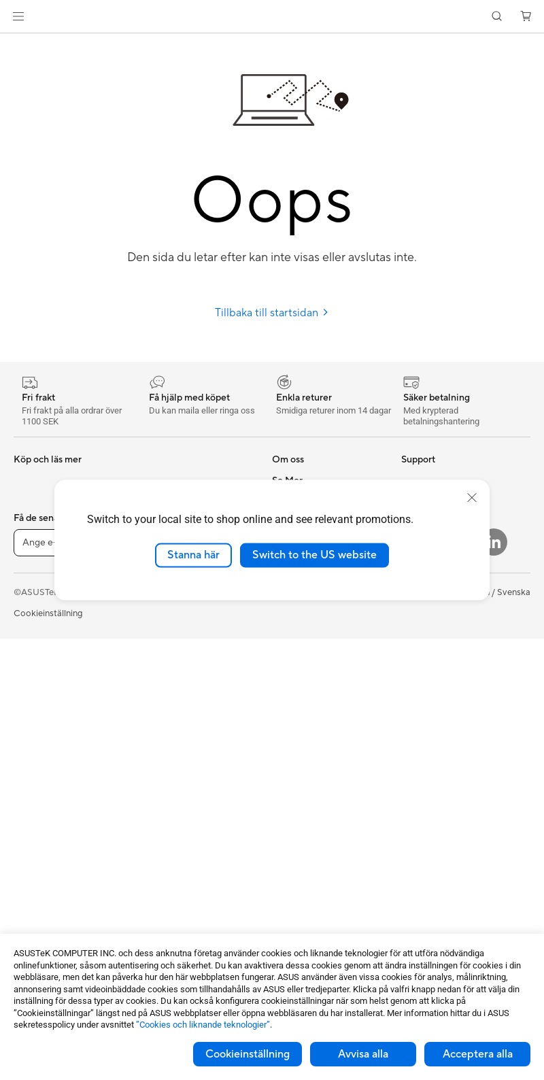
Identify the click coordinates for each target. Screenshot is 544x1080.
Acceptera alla (478, 1054)
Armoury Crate (431, 664)
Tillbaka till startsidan (272, 313)
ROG (411, 603)
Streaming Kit (167, 798)
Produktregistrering (312, 746)
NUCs (26, 808)
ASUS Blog (423, 705)
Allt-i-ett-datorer (48, 727)
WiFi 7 (152, 603)
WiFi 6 (152, 623)
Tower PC (33, 747)
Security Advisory (307, 786)
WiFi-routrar (165, 644)
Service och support (313, 684)
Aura (410, 684)
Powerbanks (165, 911)
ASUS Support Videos (316, 807)
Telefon (28, 501)
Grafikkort (34, 911)
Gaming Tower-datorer (59, 767)
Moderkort (36, 890)
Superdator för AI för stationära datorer (182, 690)
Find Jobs (291, 643)
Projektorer (37, 829)
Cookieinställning (247, 1054)
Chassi (27, 931)
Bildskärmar (38, 706)
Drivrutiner (294, 766)
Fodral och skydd (175, 850)
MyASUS (290, 827)
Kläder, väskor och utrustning (177, 824)
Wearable (33, 849)
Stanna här (193, 555)
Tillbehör (31, 521)
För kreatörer (40, 624)
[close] (471, 497)
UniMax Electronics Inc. (319, 623)
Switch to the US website (314, 555)
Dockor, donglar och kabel (193, 890)
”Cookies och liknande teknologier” (203, 1024)
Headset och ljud (174, 778)
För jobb (31, 603)
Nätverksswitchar (175, 664)
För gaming (36, 583)
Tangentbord (166, 737)
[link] (272, 17)
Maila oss (290, 705)
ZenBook (419, 644)
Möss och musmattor (183, 757)
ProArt (414, 623)
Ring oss (289, 725)
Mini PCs (31, 788)
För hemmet (38, 563)
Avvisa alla (363, 1054)
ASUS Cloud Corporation (323, 602)
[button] (18, 16)
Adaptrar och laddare (183, 870)
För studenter (41, 644)
